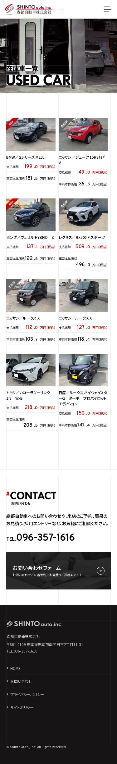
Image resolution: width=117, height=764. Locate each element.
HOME (15, 668)
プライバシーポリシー (27, 694)
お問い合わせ (21, 681)
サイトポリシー (22, 707)
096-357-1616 (45, 538)
